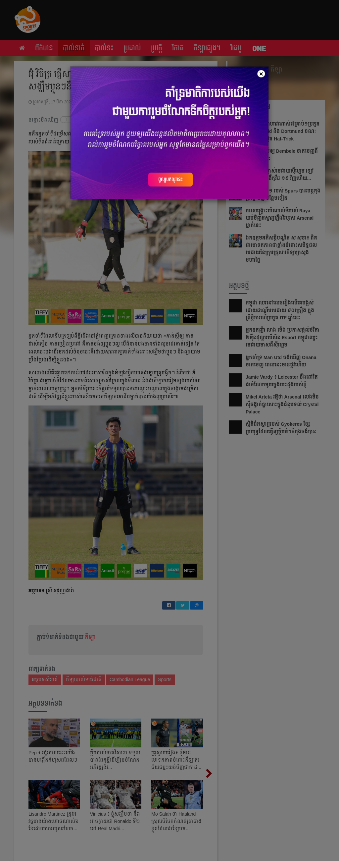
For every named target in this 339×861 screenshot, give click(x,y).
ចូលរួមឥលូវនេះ (170, 179)
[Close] (261, 74)
